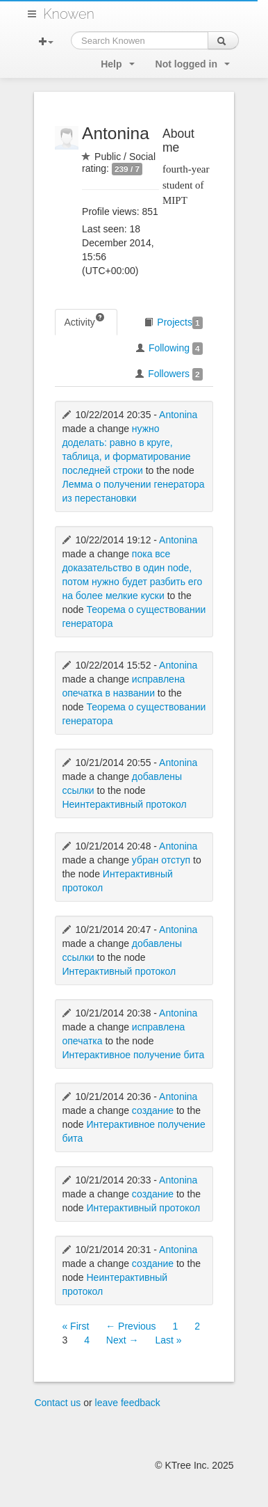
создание (153, 1110)
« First (75, 1326)
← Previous (131, 1326)
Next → (122, 1340)
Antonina (178, 414)
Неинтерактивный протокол (124, 804)
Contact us (57, 1402)
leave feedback (127, 1402)
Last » (168, 1340)
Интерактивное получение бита (133, 1054)
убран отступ (161, 860)
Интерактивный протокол (119, 971)
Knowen (68, 14)
